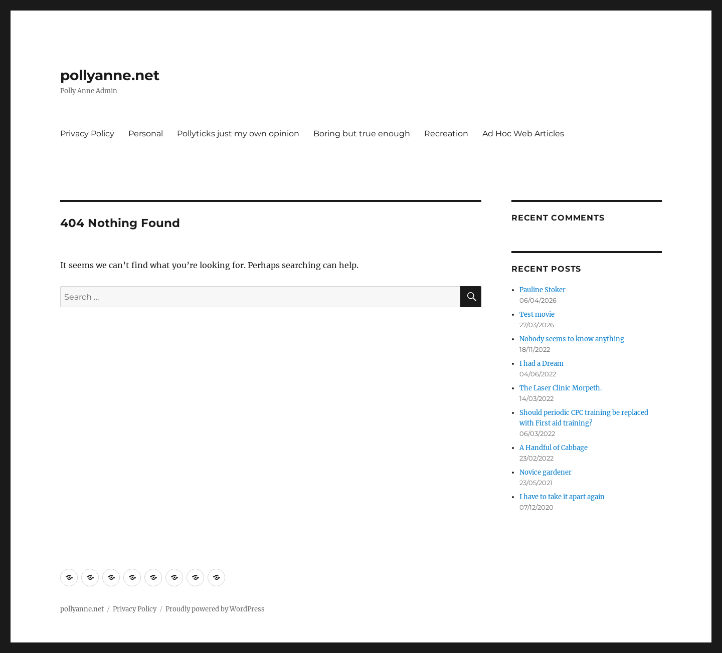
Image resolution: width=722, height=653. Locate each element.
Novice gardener (545, 472)
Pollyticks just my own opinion (238, 133)
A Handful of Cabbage (553, 448)
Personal (145, 133)
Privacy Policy (87, 133)
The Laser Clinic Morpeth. (560, 388)
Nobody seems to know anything (571, 339)
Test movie (537, 314)
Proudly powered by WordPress (215, 609)
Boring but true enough (361, 133)
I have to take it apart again (562, 497)
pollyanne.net (109, 75)
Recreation (446, 133)
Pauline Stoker (542, 290)
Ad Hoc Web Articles (523, 133)
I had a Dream (541, 363)
